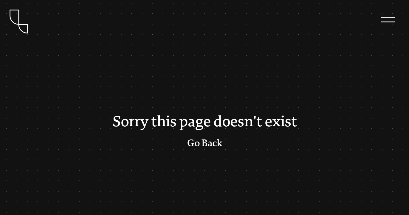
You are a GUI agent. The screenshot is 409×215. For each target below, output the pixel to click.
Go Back (204, 143)
